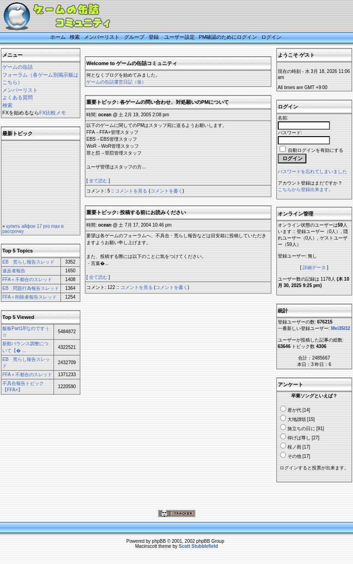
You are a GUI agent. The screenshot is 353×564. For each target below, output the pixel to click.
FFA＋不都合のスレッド (27, 279)
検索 (75, 37)
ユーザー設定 (179, 37)
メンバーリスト (102, 37)
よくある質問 (17, 97)
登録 (154, 37)
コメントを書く (166, 190)
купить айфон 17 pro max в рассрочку (33, 232)
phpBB (159, 541)
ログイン (271, 37)
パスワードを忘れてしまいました (312, 171)
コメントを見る (131, 190)
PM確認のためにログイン (228, 37)
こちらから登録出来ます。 (305, 189)
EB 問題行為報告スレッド (30, 288)
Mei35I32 (340, 328)
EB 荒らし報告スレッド (28, 261)
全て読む (98, 180)
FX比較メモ (52, 112)
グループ (134, 37)
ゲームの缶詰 (17, 67)
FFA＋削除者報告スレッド (29, 297)
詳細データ (314, 267)
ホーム (58, 37)
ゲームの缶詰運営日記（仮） (116, 81)
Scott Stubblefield (198, 546)
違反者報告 (13, 270)
